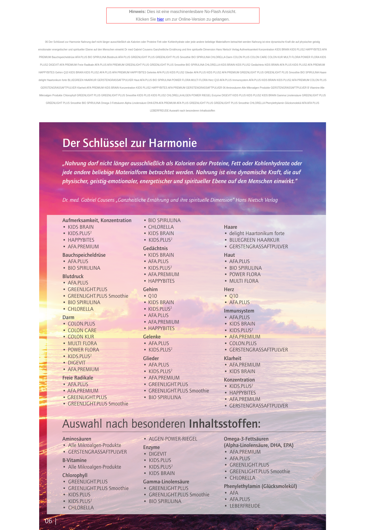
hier (160, 19)
